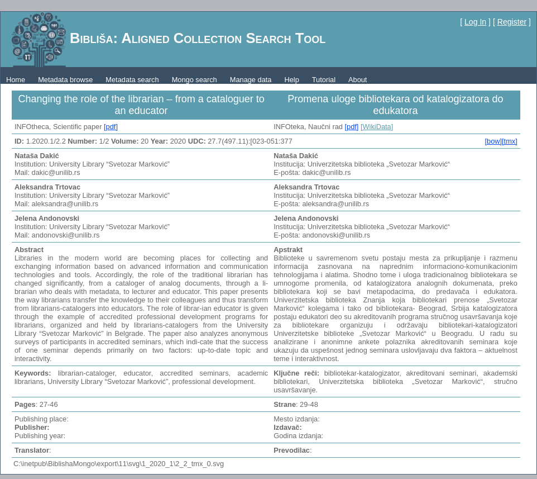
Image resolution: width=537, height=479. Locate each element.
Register (511, 21)
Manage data (251, 79)
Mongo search (194, 79)
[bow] (493, 141)
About (357, 79)
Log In (475, 21)
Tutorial (323, 79)
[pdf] (111, 126)
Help (291, 79)
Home (15, 79)
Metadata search (132, 79)
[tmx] (509, 141)
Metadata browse (65, 79)
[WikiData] (377, 126)
